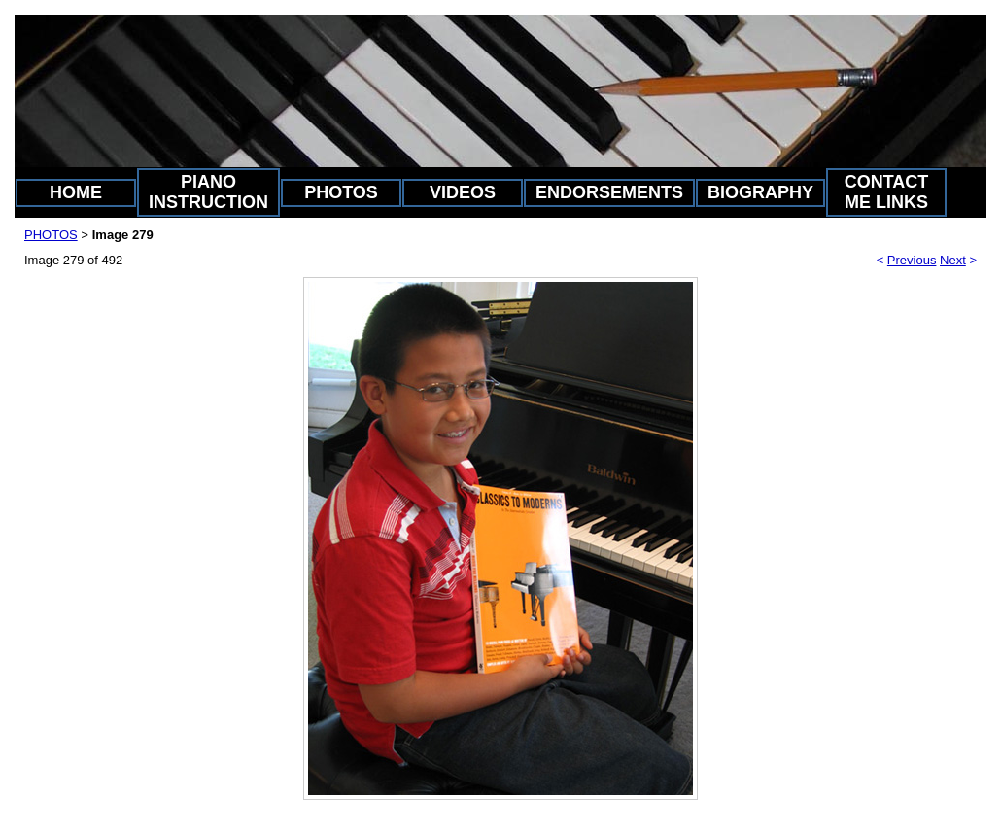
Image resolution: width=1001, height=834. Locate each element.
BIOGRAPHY (760, 192)
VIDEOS (463, 192)
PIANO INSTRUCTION (208, 192)
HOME (76, 192)
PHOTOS (341, 192)
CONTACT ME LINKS (887, 192)
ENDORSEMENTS (609, 192)
